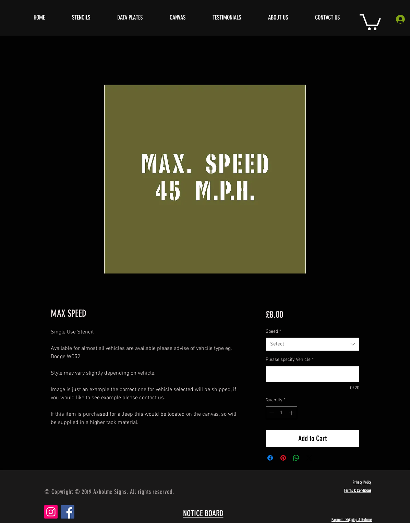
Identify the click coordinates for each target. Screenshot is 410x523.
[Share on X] (309, 458)
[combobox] (312, 344)
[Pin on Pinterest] (283, 458)
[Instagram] (51, 512)
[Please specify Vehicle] (312, 374)
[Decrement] (271, 413)
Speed (273, 332)
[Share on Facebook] (270, 458)
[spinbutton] (281, 413)
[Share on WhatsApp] (296, 458)
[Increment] (292, 413)
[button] (370, 21)
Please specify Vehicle (290, 360)
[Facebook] (67, 512)
